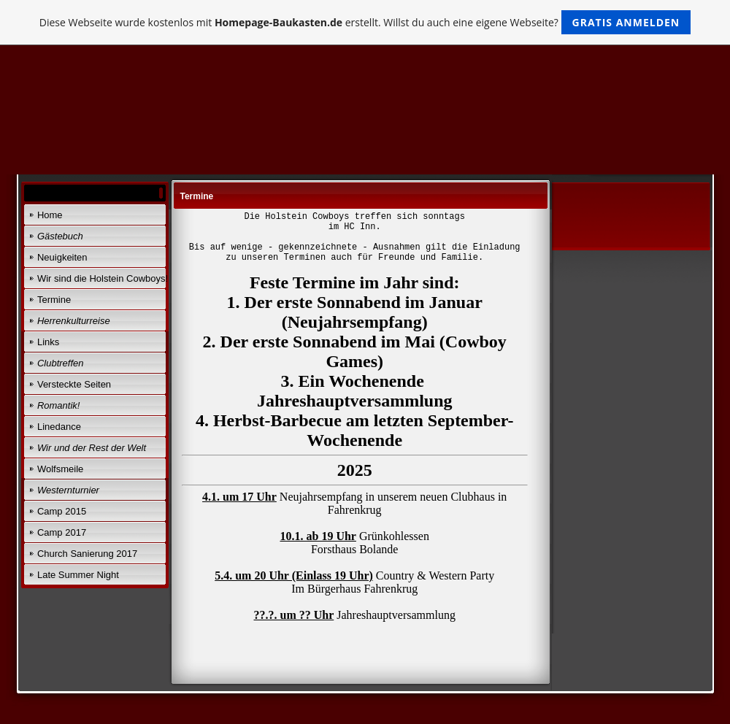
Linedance (59, 426)
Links (48, 341)
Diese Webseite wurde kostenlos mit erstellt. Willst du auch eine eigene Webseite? (365, 22)
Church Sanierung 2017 (87, 553)
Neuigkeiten (62, 257)
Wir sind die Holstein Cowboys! (102, 278)
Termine (54, 299)
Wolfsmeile (60, 468)
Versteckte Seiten (74, 384)
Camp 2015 (61, 511)
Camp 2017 (61, 532)
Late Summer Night (78, 574)
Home (50, 214)
